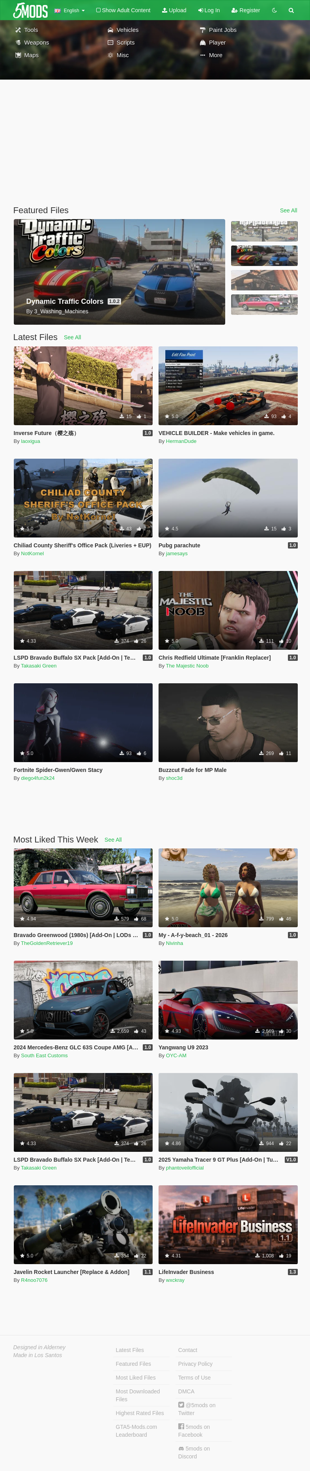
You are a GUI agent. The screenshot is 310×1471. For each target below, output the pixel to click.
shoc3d (174, 778)
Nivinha (174, 943)
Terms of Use (194, 1377)
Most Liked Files (136, 1377)
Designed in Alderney (39, 1347)
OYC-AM (176, 1055)
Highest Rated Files (140, 1413)
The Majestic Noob (187, 666)
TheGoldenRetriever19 (47, 943)
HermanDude (181, 441)
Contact (187, 1350)
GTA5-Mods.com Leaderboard (136, 1431)
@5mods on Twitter (197, 1409)
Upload (174, 10)
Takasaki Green (38, 666)
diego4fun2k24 (37, 778)
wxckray (175, 1280)
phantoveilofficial (185, 1168)
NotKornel (32, 553)
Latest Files (130, 1350)
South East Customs (44, 1055)
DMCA (186, 1391)
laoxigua (30, 441)
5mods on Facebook (194, 1430)
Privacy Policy (195, 1364)
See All (288, 210)
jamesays (177, 553)
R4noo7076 (34, 1280)
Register (246, 10)
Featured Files (133, 1364)
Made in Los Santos (37, 1355)
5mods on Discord (194, 1452)
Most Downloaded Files (138, 1395)
